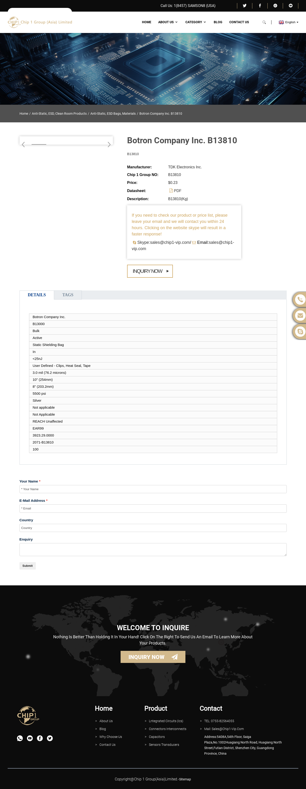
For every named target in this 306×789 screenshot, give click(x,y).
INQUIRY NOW (146, 657)
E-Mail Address (32, 500)
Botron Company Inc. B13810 (160, 113)
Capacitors (157, 737)
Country (26, 520)
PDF (177, 191)
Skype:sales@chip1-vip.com (163, 242)
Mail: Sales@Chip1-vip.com (224, 729)
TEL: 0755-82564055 (219, 721)
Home (146, 22)
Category (196, 22)
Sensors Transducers (164, 745)
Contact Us (239, 22)
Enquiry (26, 539)
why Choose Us (110, 737)
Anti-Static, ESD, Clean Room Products (59, 113)
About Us (168, 22)
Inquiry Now (147, 271)
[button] (108, 144)
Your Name (29, 481)
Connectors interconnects (167, 729)
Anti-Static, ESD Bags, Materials (113, 113)
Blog (218, 22)
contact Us (107, 745)
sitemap (185, 779)
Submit (28, 565)
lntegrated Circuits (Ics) (166, 721)
